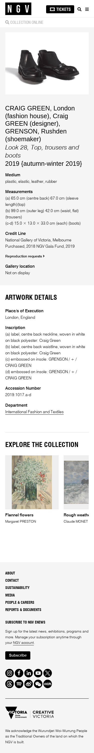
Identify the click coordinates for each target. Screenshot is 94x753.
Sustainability (17, 588)
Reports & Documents (23, 610)
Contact (12, 580)
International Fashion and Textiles (34, 412)
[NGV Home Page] (18, 9)
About (10, 573)
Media (10, 595)
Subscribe (18, 655)
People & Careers (19, 603)
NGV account (23, 643)
